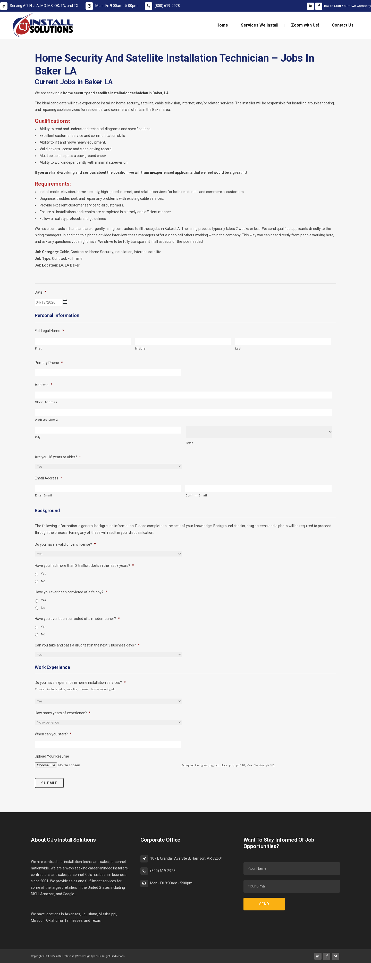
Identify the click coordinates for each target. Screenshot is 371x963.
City (38, 437)
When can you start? (53, 734)
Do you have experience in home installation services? (80, 682)
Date (40, 292)
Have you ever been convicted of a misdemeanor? (77, 619)
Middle (140, 348)
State (189, 443)
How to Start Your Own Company (347, 6)
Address (43, 385)
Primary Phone (49, 363)
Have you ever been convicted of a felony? (71, 592)
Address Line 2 (46, 419)
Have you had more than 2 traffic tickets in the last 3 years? (84, 565)
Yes (43, 574)
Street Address (46, 402)
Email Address (48, 478)
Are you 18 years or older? (58, 457)
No (43, 581)
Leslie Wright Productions (109, 956)
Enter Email (43, 495)
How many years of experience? (63, 713)
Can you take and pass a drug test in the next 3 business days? (87, 645)
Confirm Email (196, 495)
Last (238, 348)
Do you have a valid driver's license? (65, 544)
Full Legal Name (49, 331)
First (38, 348)
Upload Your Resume (52, 756)
